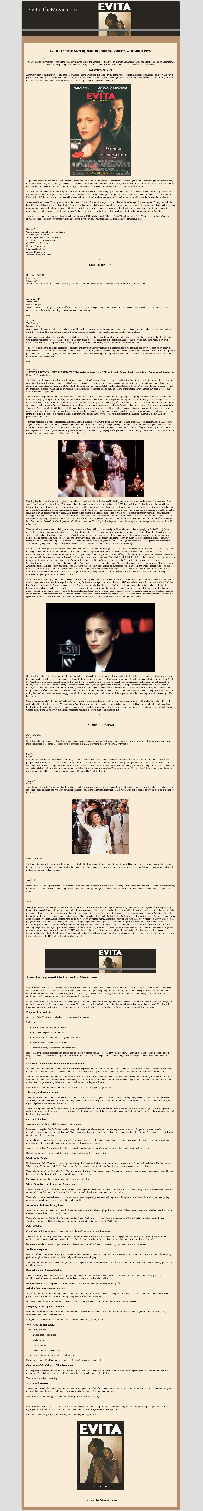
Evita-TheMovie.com (52, 9)
